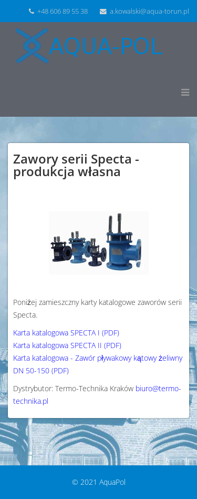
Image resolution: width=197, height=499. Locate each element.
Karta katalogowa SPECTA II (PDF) (67, 345)
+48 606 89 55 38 (62, 11)
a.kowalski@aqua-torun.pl (149, 11)
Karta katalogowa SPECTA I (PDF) (66, 333)
